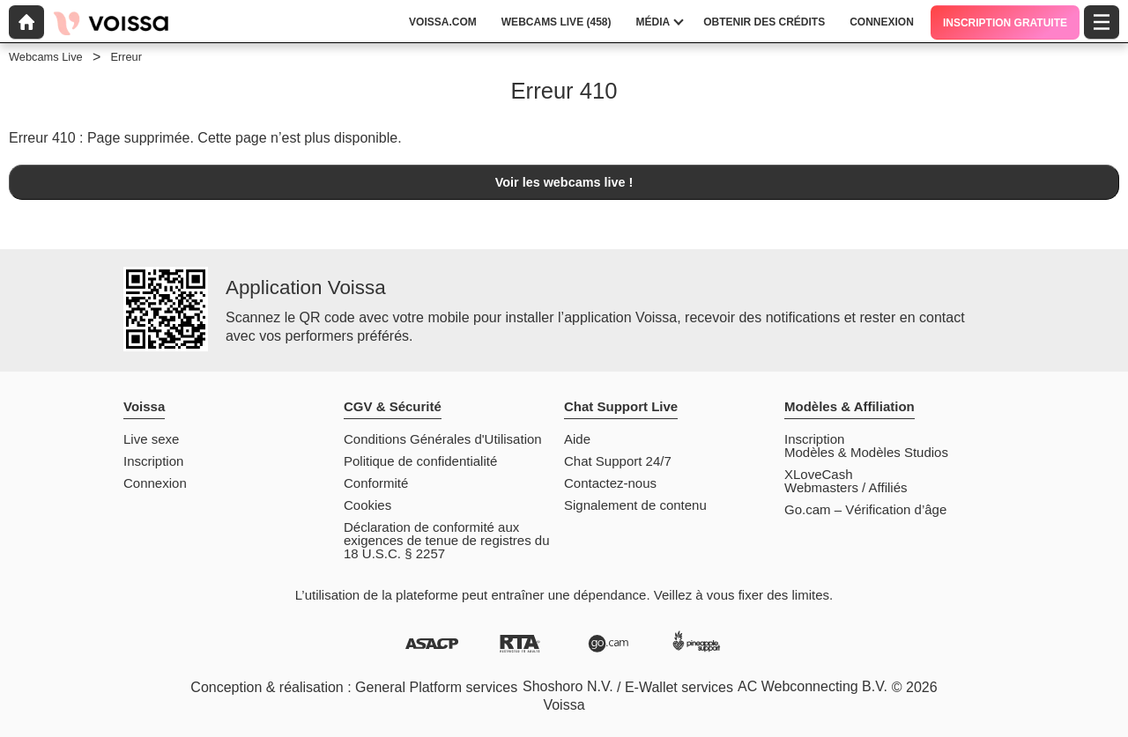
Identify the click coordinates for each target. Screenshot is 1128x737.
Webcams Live (46, 56)
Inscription (153, 460)
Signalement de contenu (635, 504)
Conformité (376, 482)
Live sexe (151, 438)
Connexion (155, 482)
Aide (577, 438)
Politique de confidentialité (420, 460)
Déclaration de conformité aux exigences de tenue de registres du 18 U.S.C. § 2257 (447, 540)
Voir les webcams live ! (564, 182)
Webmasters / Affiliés (846, 487)
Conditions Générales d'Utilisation (443, 438)
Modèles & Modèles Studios (866, 452)
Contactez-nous (610, 482)
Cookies (367, 504)
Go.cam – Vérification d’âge (865, 509)
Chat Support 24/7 (618, 460)
